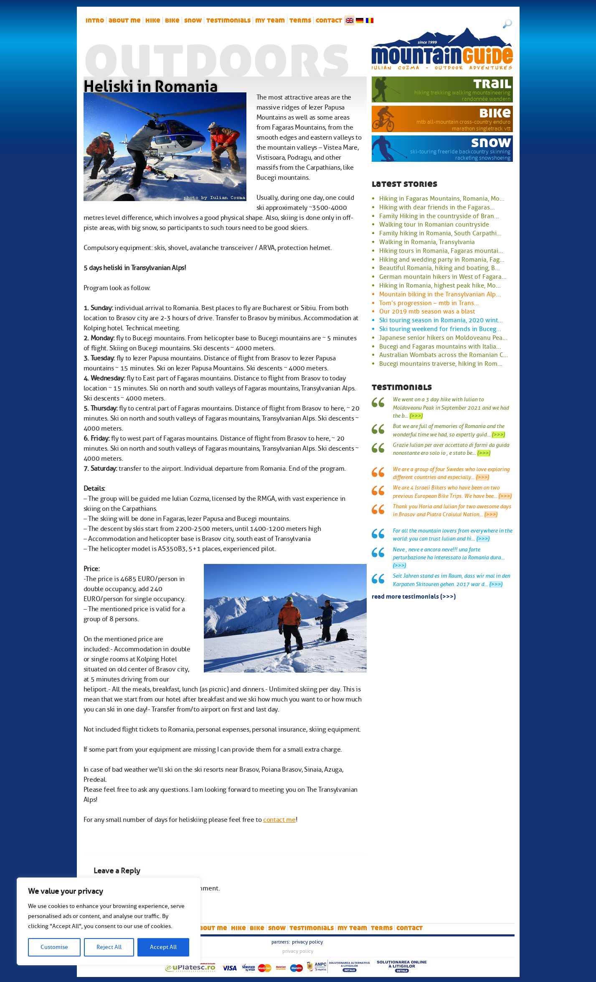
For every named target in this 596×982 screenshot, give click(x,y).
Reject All (109, 947)
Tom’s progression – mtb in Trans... (429, 303)
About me (125, 20)
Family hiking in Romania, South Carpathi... (440, 233)
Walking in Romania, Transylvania (427, 242)
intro (95, 20)
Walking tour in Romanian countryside (434, 224)
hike (152, 20)
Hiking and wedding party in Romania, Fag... (442, 259)
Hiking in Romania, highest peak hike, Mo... (440, 285)
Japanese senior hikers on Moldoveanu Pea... (443, 338)
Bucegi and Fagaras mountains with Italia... (440, 346)
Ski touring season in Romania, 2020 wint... (441, 320)
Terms (300, 20)
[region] (108, 921)
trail (492, 83)
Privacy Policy (307, 942)
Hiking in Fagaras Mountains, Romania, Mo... (442, 198)
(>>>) (416, 416)
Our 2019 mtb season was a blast (427, 311)
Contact (329, 20)
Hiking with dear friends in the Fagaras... (437, 207)
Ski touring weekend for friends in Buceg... (440, 329)
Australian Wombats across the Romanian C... (443, 355)
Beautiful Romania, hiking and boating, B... (439, 268)
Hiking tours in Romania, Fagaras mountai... (441, 251)
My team (270, 20)
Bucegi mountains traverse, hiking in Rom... (440, 364)
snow (193, 20)
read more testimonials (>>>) (414, 596)
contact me (279, 820)
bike (172, 20)
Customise (54, 947)
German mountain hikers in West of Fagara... (443, 277)
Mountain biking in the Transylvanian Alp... (440, 294)
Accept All (163, 947)
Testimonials (228, 20)
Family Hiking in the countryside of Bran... (439, 216)
